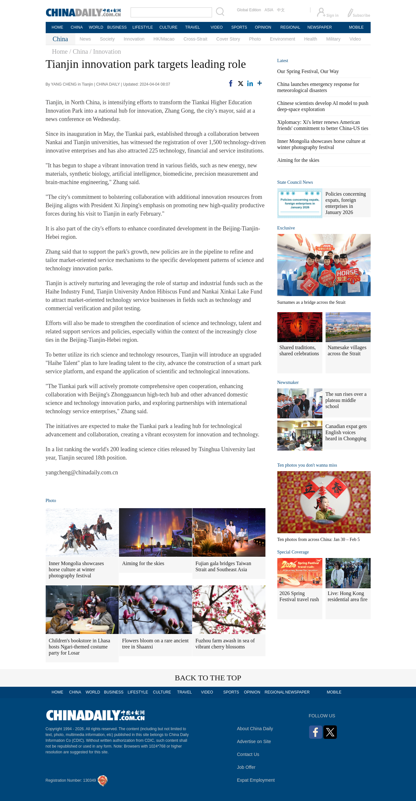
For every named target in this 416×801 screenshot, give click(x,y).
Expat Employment (256, 780)
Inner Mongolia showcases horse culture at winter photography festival (76, 569)
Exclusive (286, 228)
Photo (255, 39)
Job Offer (246, 767)
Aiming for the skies (143, 563)
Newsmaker (288, 382)
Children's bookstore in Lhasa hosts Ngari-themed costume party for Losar (79, 647)
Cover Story (228, 39)
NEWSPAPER (319, 27)
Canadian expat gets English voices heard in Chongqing (346, 432)
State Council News (295, 182)
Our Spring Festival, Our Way (308, 71)
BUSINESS (117, 27)
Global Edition (249, 10)
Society (107, 39)
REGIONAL (290, 27)
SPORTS (239, 27)
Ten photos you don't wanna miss (307, 465)
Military (333, 39)
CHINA (77, 27)
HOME (57, 27)
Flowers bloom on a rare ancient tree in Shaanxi (155, 643)
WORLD (96, 27)
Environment (282, 39)
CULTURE (169, 27)
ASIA (268, 10)
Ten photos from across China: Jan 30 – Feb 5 (318, 539)
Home (60, 51)
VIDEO (217, 27)
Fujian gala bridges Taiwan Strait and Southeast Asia (223, 566)
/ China (78, 51)
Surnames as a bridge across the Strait (311, 302)
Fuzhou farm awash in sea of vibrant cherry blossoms (225, 643)
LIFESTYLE (143, 27)
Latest (282, 60)
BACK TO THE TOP (208, 678)
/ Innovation (105, 51)
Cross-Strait (195, 39)
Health (310, 39)
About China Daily (255, 728)
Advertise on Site (254, 741)
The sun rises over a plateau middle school (346, 400)
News (85, 39)
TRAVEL (192, 27)
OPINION (263, 27)
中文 (281, 10)
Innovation (134, 39)
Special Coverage (293, 552)
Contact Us (248, 754)
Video (355, 39)
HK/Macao (163, 39)
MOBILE (356, 27)
